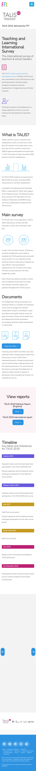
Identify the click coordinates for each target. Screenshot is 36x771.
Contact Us (6, 754)
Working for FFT (7, 751)
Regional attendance (28, 751)
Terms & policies (8, 752)
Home (3, 749)
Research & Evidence (13, 749)
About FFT (24, 749)
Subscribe (17, 751)
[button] (31, 4)
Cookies (23, 752)
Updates (29, 752)
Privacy (16, 752)
